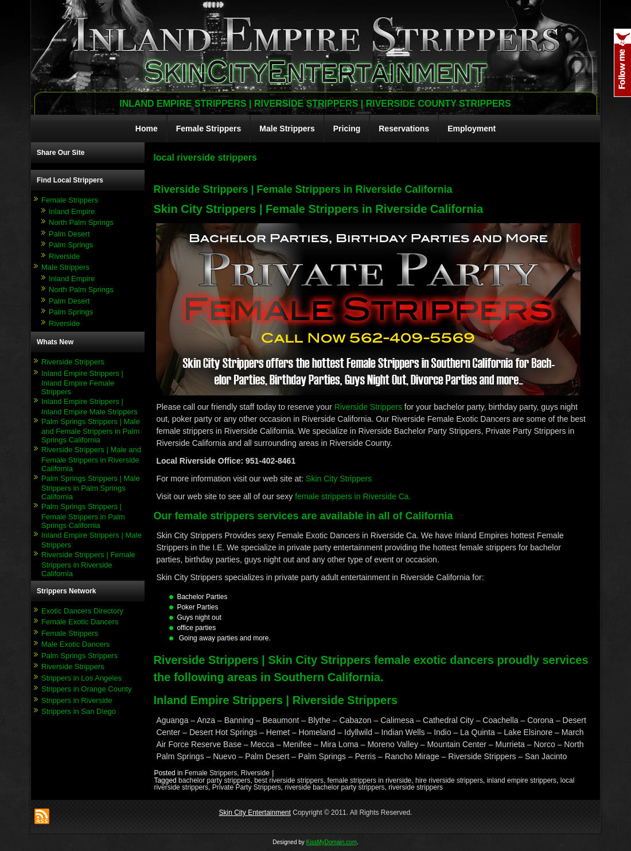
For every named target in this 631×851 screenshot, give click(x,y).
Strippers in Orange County (86, 689)
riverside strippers (415, 787)
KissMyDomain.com (331, 842)
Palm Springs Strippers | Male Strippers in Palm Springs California (90, 488)
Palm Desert (69, 234)
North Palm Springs (81, 222)
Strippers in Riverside (76, 700)
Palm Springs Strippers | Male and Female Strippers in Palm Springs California (90, 431)
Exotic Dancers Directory (82, 611)
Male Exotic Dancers (75, 644)
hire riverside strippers (449, 780)
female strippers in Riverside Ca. (353, 496)
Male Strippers (286, 128)
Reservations (404, 128)
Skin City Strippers (339, 478)
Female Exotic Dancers (79, 621)
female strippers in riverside (370, 780)
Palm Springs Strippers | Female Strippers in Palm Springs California (83, 516)
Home (146, 128)
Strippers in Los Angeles (81, 678)
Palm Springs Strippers (79, 655)
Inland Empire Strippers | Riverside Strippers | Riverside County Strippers (315, 103)
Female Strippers (209, 128)
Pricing (346, 128)
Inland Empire (72, 211)
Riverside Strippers (72, 362)
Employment (471, 128)
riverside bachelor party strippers (334, 787)
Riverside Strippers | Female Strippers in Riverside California (88, 564)
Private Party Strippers (246, 787)
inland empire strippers (521, 780)
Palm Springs (71, 244)
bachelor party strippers (214, 780)
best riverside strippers (289, 780)
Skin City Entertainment (254, 813)
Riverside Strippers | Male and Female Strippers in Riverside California (91, 459)
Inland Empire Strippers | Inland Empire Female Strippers (82, 383)
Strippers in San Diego (78, 711)
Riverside (64, 256)
